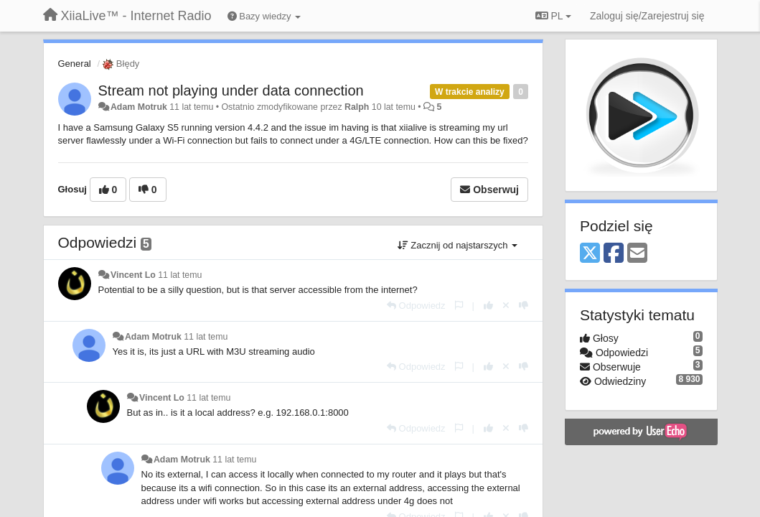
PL (553, 16)
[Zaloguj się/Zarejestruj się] (647, 16)
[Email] (637, 253)
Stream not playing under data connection (231, 90)
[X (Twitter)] (590, 253)
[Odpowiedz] (416, 305)
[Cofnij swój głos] (506, 305)
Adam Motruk (139, 107)
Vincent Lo (133, 275)
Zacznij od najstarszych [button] (457, 245)
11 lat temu (180, 275)
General (74, 63)
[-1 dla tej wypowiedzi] (523, 305)
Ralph (356, 107)
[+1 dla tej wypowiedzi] (488, 305)
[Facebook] (614, 253)
